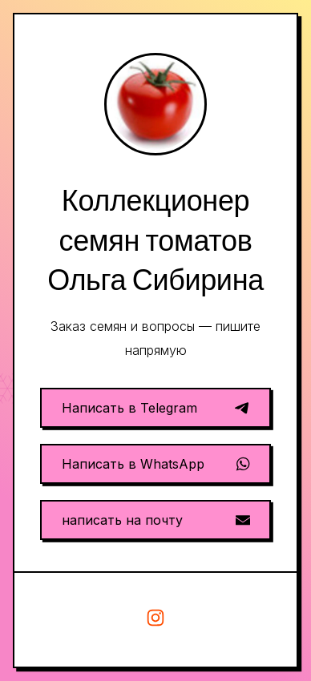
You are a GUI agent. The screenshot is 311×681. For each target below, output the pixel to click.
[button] (155, 408)
